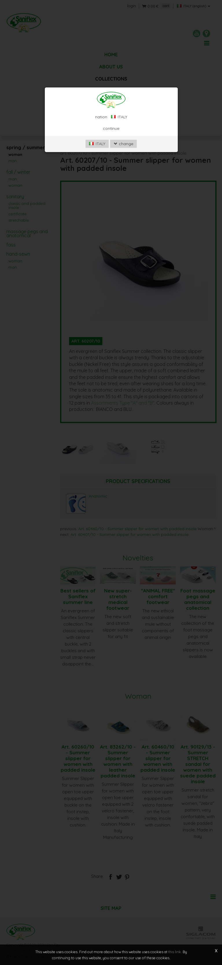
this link (174, 952)
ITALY (97, 153)
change (123, 153)
